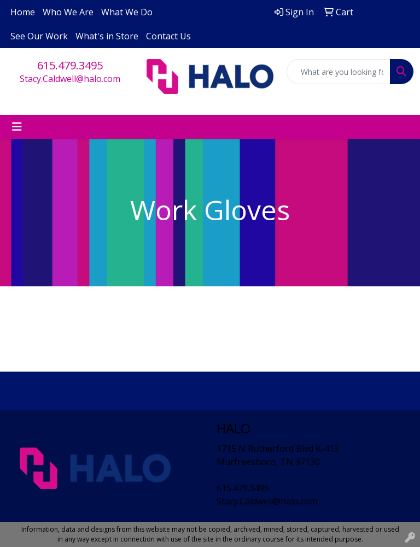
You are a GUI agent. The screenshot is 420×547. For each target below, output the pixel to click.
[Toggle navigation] (16, 126)
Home (22, 12)
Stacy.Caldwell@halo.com (70, 79)
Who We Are (68, 12)
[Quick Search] (338, 71)
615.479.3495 (70, 65)
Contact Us (168, 36)
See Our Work (39, 36)
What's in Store (106, 36)
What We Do (127, 12)
